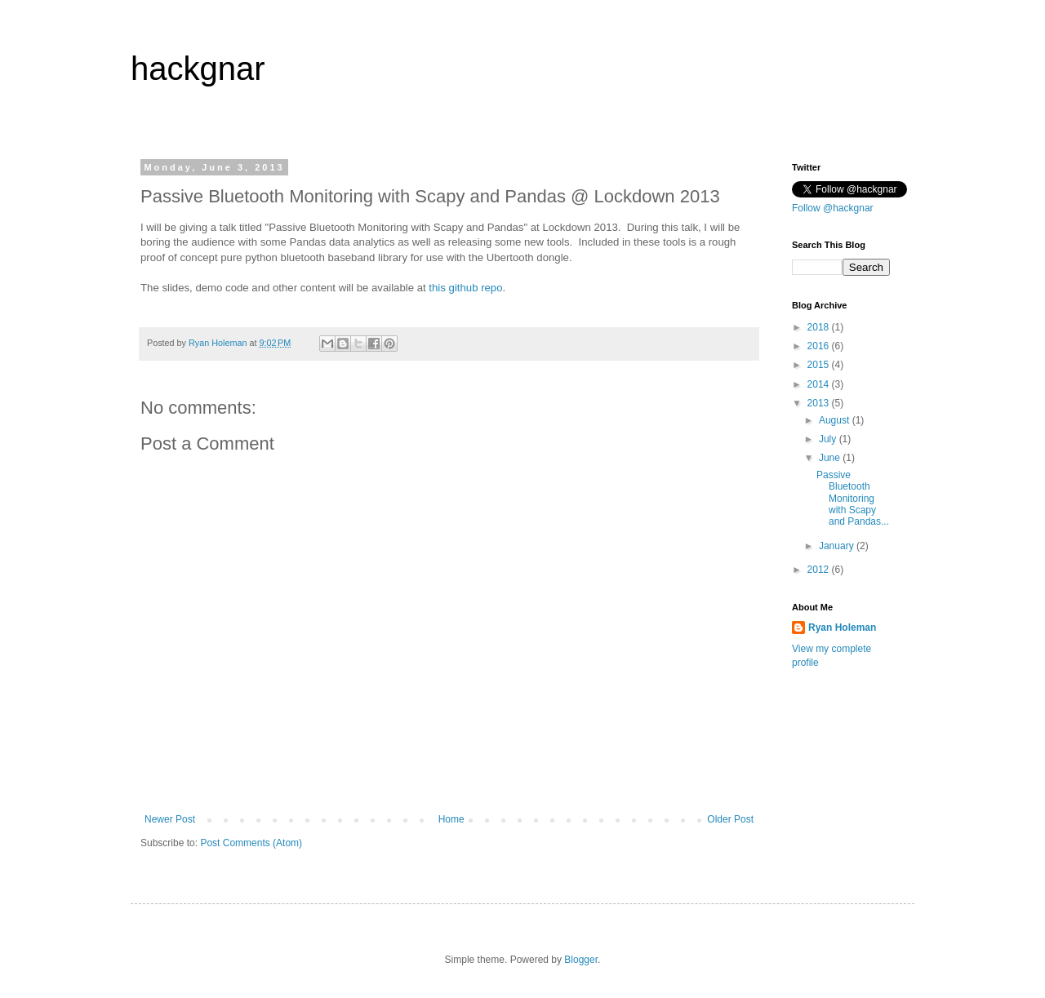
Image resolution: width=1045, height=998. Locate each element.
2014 (819, 384)
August (835, 420)
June (831, 458)
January (837, 546)
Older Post (730, 819)
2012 (819, 569)
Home (451, 819)
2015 (819, 364)
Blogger (581, 959)
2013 (819, 403)
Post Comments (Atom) (251, 843)
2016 (819, 346)
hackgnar (198, 68)
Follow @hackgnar (833, 208)
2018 (819, 327)
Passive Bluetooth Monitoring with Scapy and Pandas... (852, 498)
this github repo (465, 288)
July (829, 439)
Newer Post (170, 819)
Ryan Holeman (842, 627)
